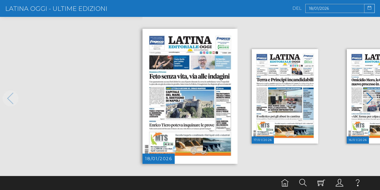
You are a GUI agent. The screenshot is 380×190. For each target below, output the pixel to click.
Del (297, 8)
